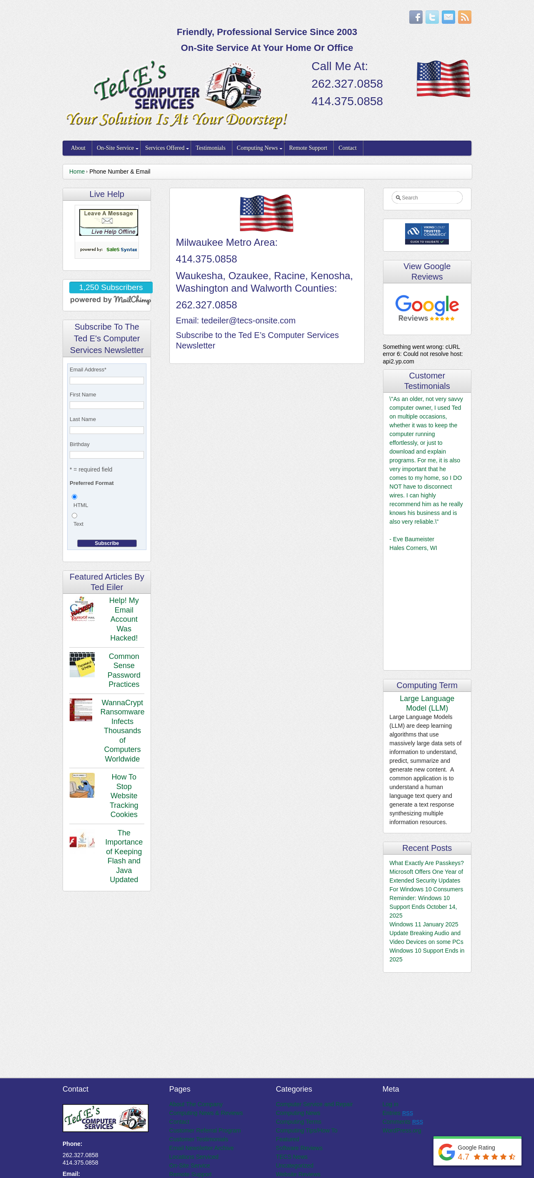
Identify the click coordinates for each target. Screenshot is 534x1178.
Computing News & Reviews (206, 1113)
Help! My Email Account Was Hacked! (124, 619)
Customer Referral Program (205, 1130)
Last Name (83, 419)
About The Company (196, 1104)
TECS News (291, 1156)
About (78, 148)
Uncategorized (294, 1165)
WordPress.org (402, 1130)
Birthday (80, 444)
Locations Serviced (194, 1156)
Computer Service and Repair (314, 1104)
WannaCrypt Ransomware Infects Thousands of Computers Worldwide (122, 731)
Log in (390, 1104)
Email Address (88, 369)
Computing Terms (298, 1121)
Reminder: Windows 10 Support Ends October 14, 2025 (423, 907)
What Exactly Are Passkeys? (427, 863)
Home (77, 171)
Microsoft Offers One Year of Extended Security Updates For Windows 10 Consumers (426, 880)
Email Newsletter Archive (201, 1148)
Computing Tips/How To (307, 1130)
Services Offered (164, 148)
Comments (403, 1121)
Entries (398, 1113)
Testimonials (210, 148)
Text (78, 524)
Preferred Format (91, 483)
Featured (287, 1139)
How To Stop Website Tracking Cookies (124, 796)
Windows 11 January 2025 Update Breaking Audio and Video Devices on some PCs (426, 933)
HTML (80, 505)
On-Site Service (115, 148)
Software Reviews (299, 1148)
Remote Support (308, 148)
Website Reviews (298, 1174)
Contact (347, 148)
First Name (83, 394)
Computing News (257, 148)
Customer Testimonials (198, 1139)
